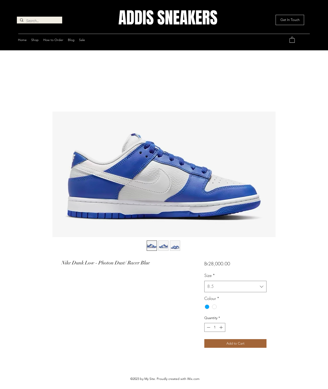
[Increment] (221, 327)
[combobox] (235, 286)
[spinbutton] (214, 327)
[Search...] (39, 21)
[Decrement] (208, 327)
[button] (290, 20)
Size (209, 275)
